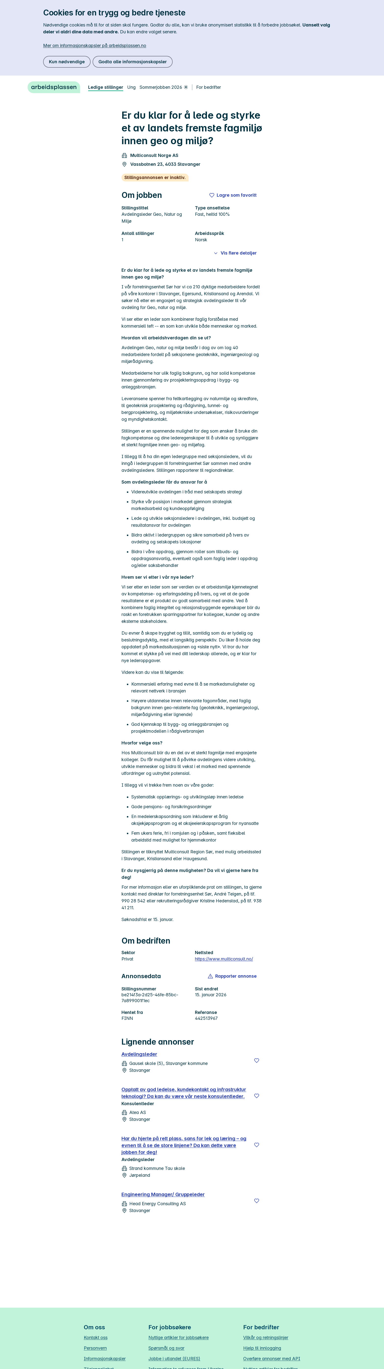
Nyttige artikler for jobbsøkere (178, 1337)
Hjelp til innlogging (262, 1348)
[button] (233, 976)
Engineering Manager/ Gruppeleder (163, 1194)
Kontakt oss (96, 1337)
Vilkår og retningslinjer (265, 1337)
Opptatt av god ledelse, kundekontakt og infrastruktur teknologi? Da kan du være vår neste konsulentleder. (183, 1093)
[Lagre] (257, 1060)
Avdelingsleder (139, 1054)
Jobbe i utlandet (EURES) (174, 1358)
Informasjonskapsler (105, 1358)
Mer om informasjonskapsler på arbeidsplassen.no (94, 45)
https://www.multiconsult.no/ (224, 958)
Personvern (95, 1348)
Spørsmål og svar (166, 1348)
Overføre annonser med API (271, 1358)
